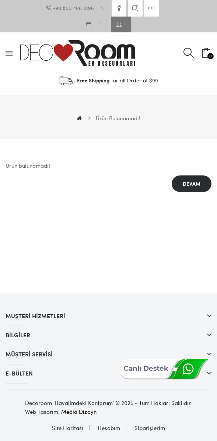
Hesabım (109, 428)
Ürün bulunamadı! (118, 118)
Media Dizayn (79, 412)
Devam (191, 184)
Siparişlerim (149, 428)
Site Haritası (67, 428)
